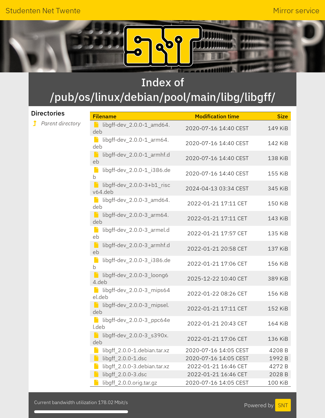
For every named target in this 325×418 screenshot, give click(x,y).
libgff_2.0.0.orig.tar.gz (125, 382)
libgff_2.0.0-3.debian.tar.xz (131, 366)
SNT (283, 405)
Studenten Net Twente (43, 10)
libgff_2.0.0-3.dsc (120, 374)
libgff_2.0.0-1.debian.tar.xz (131, 350)
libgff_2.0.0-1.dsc (120, 358)
